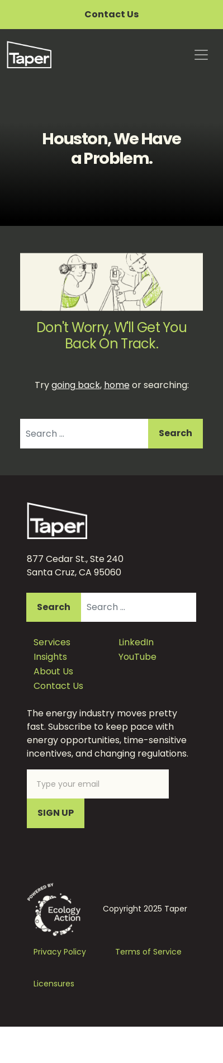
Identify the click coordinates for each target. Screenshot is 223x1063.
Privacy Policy (60, 951)
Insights (50, 656)
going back (75, 385)
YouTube (137, 656)
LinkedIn (136, 642)
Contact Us (111, 14)
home (117, 385)
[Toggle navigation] (201, 54)
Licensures (54, 983)
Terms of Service (148, 951)
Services (52, 642)
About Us (53, 671)
